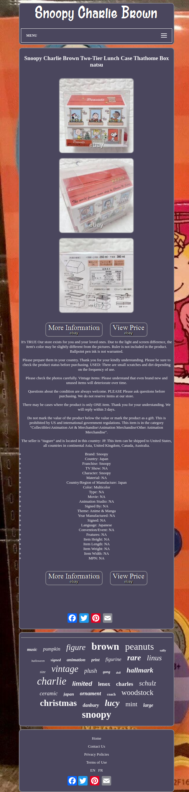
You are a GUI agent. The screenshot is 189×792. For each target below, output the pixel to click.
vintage (64, 669)
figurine (113, 659)
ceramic (49, 693)
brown (105, 646)
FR (100, 770)
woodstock (137, 692)
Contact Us (96, 746)
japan (69, 694)
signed (56, 660)
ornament (90, 693)
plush (90, 670)
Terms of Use (96, 762)
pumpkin (51, 649)
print (95, 660)
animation (76, 659)
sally (163, 650)
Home (96, 738)
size (43, 672)
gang (106, 672)
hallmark (139, 670)
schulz (147, 683)
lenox (104, 684)
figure (76, 647)
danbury (91, 705)
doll (118, 672)
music (32, 649)
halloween (38, 660)
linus (154, 658)
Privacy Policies (96, 754)
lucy (112, 703)
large (148, 705)
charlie (51, 681)
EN (92, 770)
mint (131, 704)
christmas (58, 703)
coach (111, 694)
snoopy (96, 714)
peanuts (139, 646)
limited (82, 683)
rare (134, 657)
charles (124, 684)
